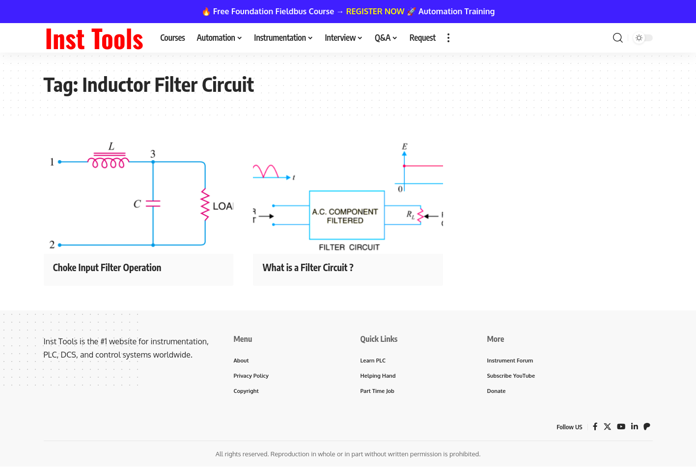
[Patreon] (647, 428)
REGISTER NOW (375, 11)
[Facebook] (594, 428)
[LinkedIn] (634, 428)
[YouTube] (620, 428)
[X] (606, 428)
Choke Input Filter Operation (116, 267)
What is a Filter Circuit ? (315, 267)
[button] (448, 38)
